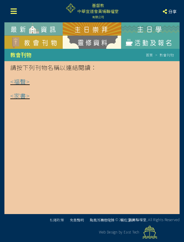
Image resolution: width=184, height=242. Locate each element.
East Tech (132, 231)
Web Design (108, 231)
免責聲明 (77, 219)
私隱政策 (57, 219)
